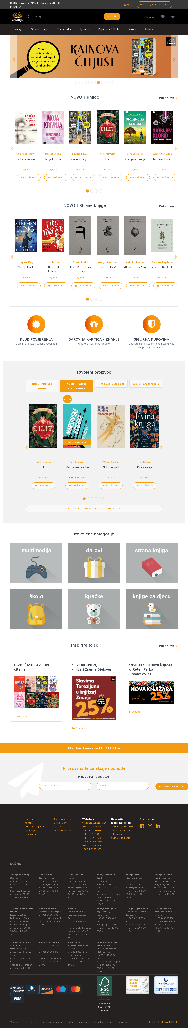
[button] (13, 59)
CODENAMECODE (168, 1021)
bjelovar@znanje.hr (168, 921)
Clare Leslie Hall (135, 153)
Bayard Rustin (80, 262)
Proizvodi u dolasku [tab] (111, 383)
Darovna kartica (62, 830)
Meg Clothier (145, 461)
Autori (149, 29)
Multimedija (64, 29)
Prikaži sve (168, 98)
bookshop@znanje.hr (21, 890)
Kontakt (29, 822)
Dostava (58, 826)
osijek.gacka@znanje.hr (137, 924)
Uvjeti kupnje (61, 822)
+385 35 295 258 (92, 841)
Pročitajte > (21, 715)
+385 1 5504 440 (92, 830)
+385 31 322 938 (136, 918)
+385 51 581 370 (49, 915)
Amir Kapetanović (25, 153)
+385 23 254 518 (92, 837)
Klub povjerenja (62, 818)
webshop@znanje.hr (94, 822)
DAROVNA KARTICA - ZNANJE (93, 339)
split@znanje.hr (136, 887)
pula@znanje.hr (50, 884)
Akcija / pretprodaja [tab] (146, 383)
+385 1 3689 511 (120, 830)
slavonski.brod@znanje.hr (110, 894)
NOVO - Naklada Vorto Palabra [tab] (76, 386)
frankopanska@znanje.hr (80, 927)
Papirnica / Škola (108, 29)
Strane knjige (39, 29)
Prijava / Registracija (154, 4)
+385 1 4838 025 (21, 958)
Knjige (19, 29)
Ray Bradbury (77, 461)
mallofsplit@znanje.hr (50, 958)
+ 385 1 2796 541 (107, 955)
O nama (29, 818)
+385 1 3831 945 (78, 951)
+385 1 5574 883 (78, 921)
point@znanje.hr (79, 955)
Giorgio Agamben (107, 262)
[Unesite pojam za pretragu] (74, 16)
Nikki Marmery (107, 153)
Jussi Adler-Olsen (162, 153)
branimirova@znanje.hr (109, 961)
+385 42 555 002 (165, 887)
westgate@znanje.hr (107, 924)
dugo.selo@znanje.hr (21, 964)
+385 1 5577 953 (92, 849)
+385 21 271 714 (136, 884)
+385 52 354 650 (92, 845)
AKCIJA (150, 16)
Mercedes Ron (53, 153)
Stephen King (25, 262)
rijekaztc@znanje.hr (52, 918)
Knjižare (127, 4)
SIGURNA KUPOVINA (151, 339)
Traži (112, 16)
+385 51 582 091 (92, 833)
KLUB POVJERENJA (36, 339)
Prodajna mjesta (34, 826)
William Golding (110, 461)
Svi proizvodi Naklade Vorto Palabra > (94, 508)
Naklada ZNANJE (29, 2)
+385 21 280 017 (49, 951)
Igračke (84, 29)
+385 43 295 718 (92, 826)
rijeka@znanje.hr (79, 887)
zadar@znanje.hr (22, 924)
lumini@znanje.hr (166, 890)
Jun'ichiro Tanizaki (135, 262)
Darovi (132, 29)
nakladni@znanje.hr (122, 826)
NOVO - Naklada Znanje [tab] (42, 386)
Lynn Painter (53, 262)
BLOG (13, 2)
